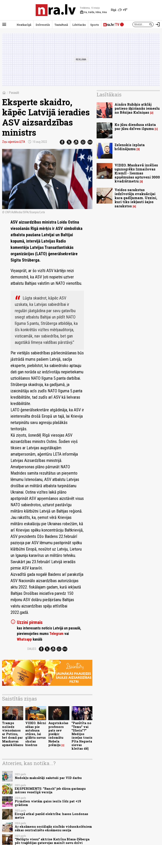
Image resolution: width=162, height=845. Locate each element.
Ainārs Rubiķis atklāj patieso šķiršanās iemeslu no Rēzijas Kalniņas (137, 108)
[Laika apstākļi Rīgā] (119, 10)
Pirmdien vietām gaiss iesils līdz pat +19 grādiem (48, 803)
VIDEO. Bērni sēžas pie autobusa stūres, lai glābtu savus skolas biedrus (35, 734)
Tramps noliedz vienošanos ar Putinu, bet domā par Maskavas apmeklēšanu (12, 734)
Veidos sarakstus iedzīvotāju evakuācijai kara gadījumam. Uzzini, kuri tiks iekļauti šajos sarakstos (136, 198)
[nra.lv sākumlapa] (56, 10)
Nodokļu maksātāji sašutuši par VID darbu (48, 778)
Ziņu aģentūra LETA (13, 141)
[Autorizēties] (158, 24)
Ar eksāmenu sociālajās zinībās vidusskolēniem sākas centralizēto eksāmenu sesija (53, 828)
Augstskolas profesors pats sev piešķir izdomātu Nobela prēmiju (58, 734)
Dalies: (32, 649)
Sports (94, 24)
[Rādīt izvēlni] (4, 24)
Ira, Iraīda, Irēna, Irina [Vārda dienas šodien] (93, 12)
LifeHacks (79, 24)
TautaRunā (61, 24)
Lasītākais (109, 94)
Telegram (56, 634)
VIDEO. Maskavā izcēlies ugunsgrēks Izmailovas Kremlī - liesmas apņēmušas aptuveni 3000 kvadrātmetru (137, 173)
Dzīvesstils (43, 24)
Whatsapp (24, 639)
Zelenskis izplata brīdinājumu (130, 147)
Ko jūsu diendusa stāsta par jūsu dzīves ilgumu (135, 126)
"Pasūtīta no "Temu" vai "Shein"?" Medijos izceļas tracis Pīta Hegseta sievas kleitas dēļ (82, 736)
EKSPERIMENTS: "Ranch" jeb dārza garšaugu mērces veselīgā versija (50, 790)
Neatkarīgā (24, 24)
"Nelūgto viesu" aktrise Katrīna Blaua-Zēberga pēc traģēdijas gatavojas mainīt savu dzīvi (52, 841)
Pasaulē (14, 93)
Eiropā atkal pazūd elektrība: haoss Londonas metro (51, 815)
